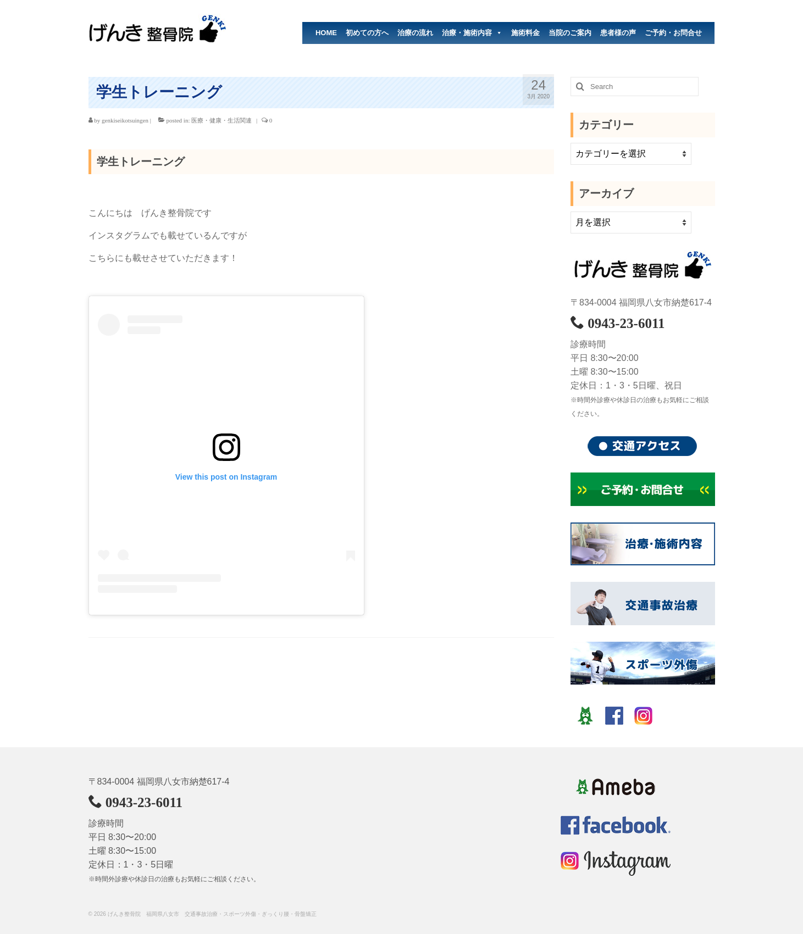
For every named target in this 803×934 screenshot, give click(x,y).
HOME (326, 33)
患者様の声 (618, 33)
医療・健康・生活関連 (221, 120)
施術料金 (525, 33)
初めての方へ (367, 33)
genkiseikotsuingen (125, 120)
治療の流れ (415, 33)
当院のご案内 (570, 33)
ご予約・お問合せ (673, 33)
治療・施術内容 (472, 33)
